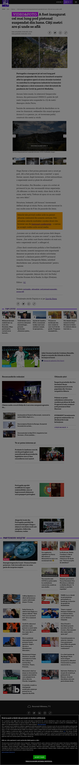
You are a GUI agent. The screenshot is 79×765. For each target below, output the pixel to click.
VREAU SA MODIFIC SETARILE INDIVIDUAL (39, 761)
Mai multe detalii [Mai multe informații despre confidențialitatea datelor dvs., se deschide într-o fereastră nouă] (42, 724)
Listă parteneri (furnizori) (8, 752)
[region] (39, 740)
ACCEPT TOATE (39, 757)
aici (64, 731)
